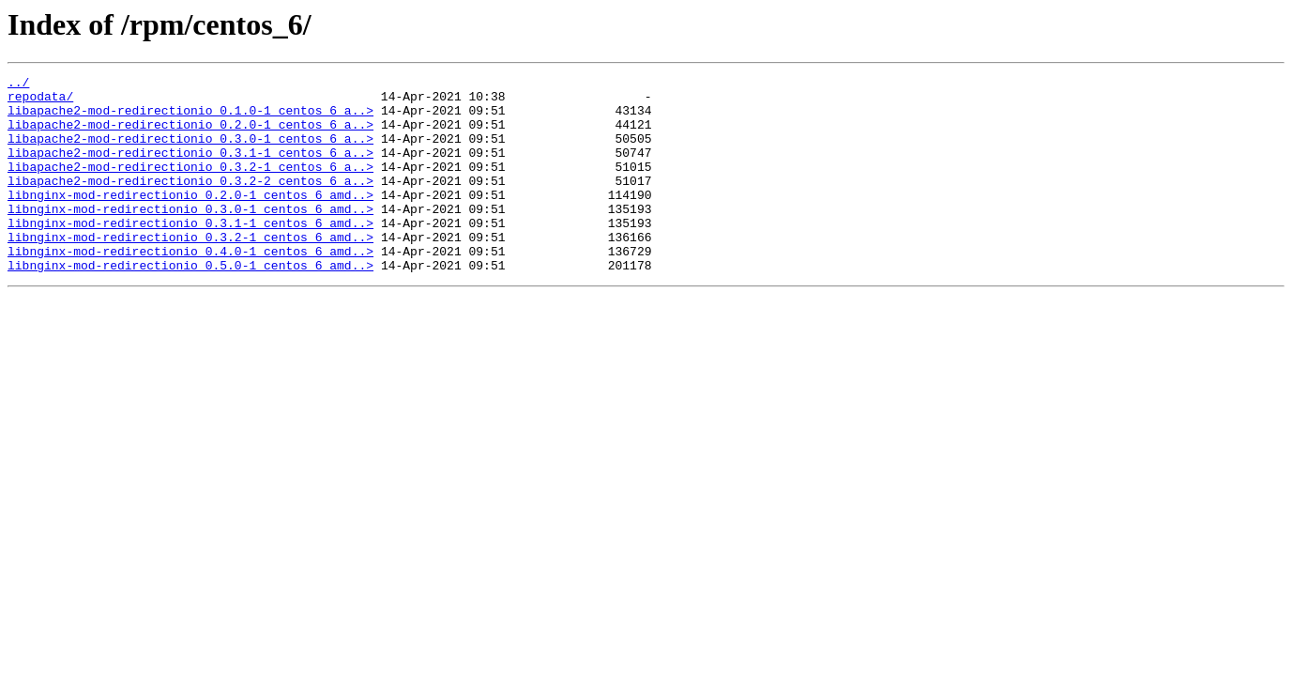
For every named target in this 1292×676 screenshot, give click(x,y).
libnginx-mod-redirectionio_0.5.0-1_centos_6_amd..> (190, 304)
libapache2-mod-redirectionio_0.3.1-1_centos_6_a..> (190, 169)
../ (18, 84)
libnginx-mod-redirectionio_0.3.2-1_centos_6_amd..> (190, 270)
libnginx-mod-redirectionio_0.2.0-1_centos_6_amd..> (190, 219)
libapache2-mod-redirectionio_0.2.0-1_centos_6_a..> (190, 135)
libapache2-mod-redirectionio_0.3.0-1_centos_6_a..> (190, 152)
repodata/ (40, 101)
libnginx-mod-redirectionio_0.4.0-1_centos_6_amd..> (190, 287)
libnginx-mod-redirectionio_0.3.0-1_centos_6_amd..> (190, 236)
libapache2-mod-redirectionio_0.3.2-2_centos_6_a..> (190, 202)
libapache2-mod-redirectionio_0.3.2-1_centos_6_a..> (190, 185)
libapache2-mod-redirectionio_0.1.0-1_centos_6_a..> (190, 118)
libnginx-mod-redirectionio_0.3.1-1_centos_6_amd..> (190, 253)
